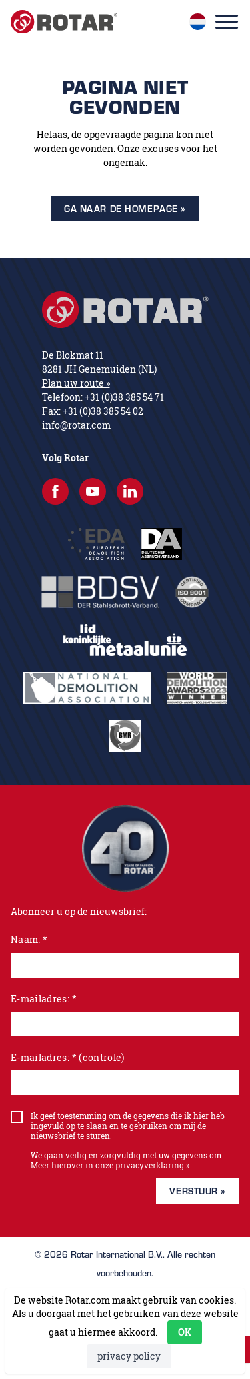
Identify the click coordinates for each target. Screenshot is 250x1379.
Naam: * (29, 939)
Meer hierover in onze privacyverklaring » (110, 1165)
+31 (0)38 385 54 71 (124, 397)
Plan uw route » (76, 383)
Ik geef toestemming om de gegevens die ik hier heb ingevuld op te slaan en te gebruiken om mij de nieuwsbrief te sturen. (128, 1126)
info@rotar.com (76, 425)
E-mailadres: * (44, 999)
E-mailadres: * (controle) (68, 1057)
